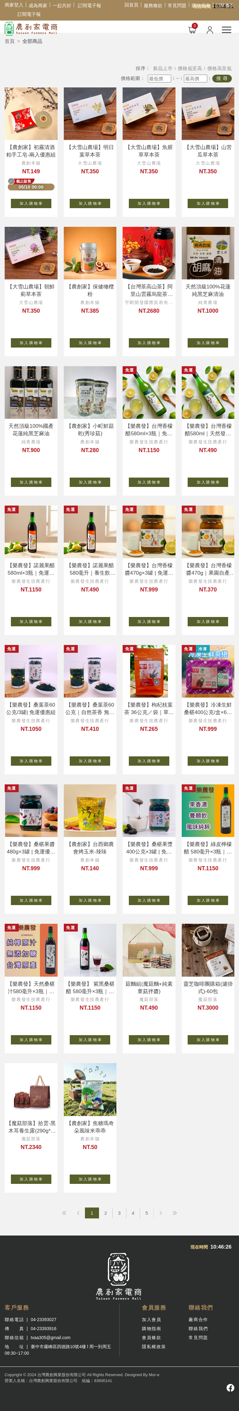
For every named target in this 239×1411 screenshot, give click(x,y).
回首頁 (131, 4)
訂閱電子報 (89, 5)
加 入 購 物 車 (35, 202)
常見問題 (177, 5)
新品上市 (163, 68)
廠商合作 (198, 1319)
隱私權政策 (154, 1346)
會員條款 (151, 1337)
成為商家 (38, 5)
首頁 (10, 41)
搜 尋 (222, 78)
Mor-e (154, 1374)
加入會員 (151, 1319)
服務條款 (153, 5)
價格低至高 (190, 68)
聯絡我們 (198, 1328)
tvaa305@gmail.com (51, 1337)
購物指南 (201, 5)
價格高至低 (219, 68)
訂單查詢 (225, 5)
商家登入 (14, 4)
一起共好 (62, 5)
